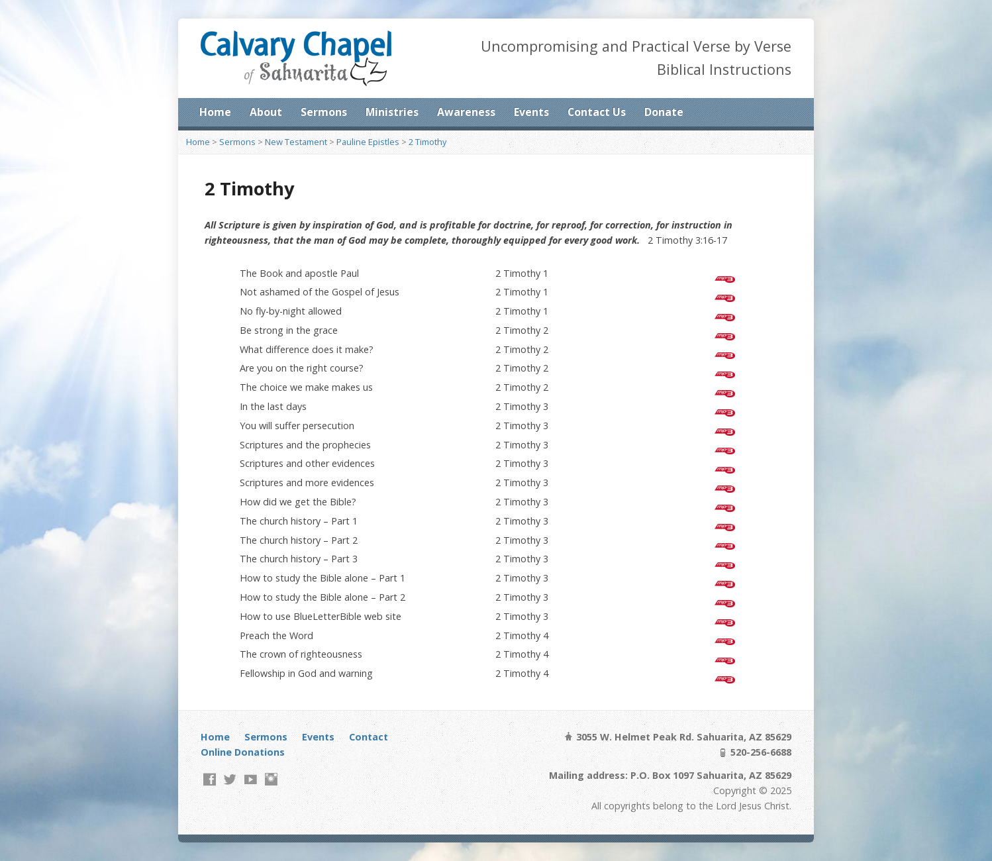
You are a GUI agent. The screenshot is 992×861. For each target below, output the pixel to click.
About (266, 112)
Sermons (324, 112)
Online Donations (243, 752)
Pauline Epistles (367, 142)
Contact (368, 737)
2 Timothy (427, 142)
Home (215, 112)
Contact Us (597, 112)
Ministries (392, 112)
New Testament (296, 142)
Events (531, 112)
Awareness (466, 112)
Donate (663, 112)
